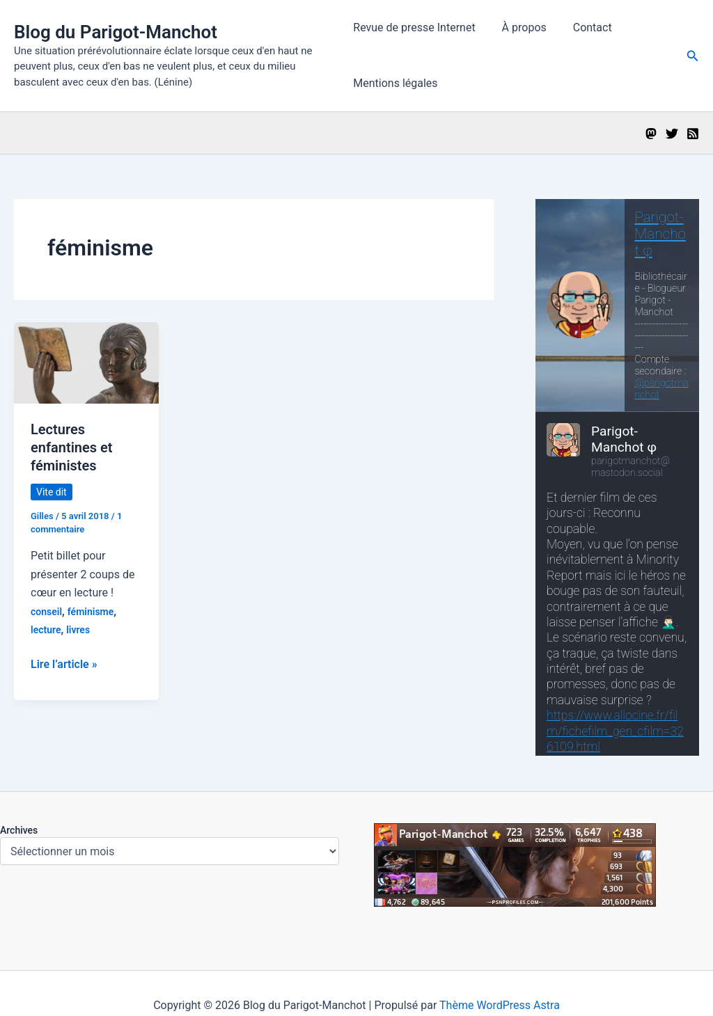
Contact (584, 27)
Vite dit (51, 492)
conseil (46, 611)
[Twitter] (672, 133)
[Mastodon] (651, 133)
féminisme (91, 611)
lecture (46, 629)
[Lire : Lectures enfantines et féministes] (86, 362)
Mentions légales (395, 83)
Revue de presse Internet (414, 27)
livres (78, 629)
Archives (19, 830)
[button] (693, 56)
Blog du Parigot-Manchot (115, 32)
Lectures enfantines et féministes (72, 447)
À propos (520, 27)
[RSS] (693, 133)
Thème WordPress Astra (499, 1005)
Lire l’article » (64, 665)
